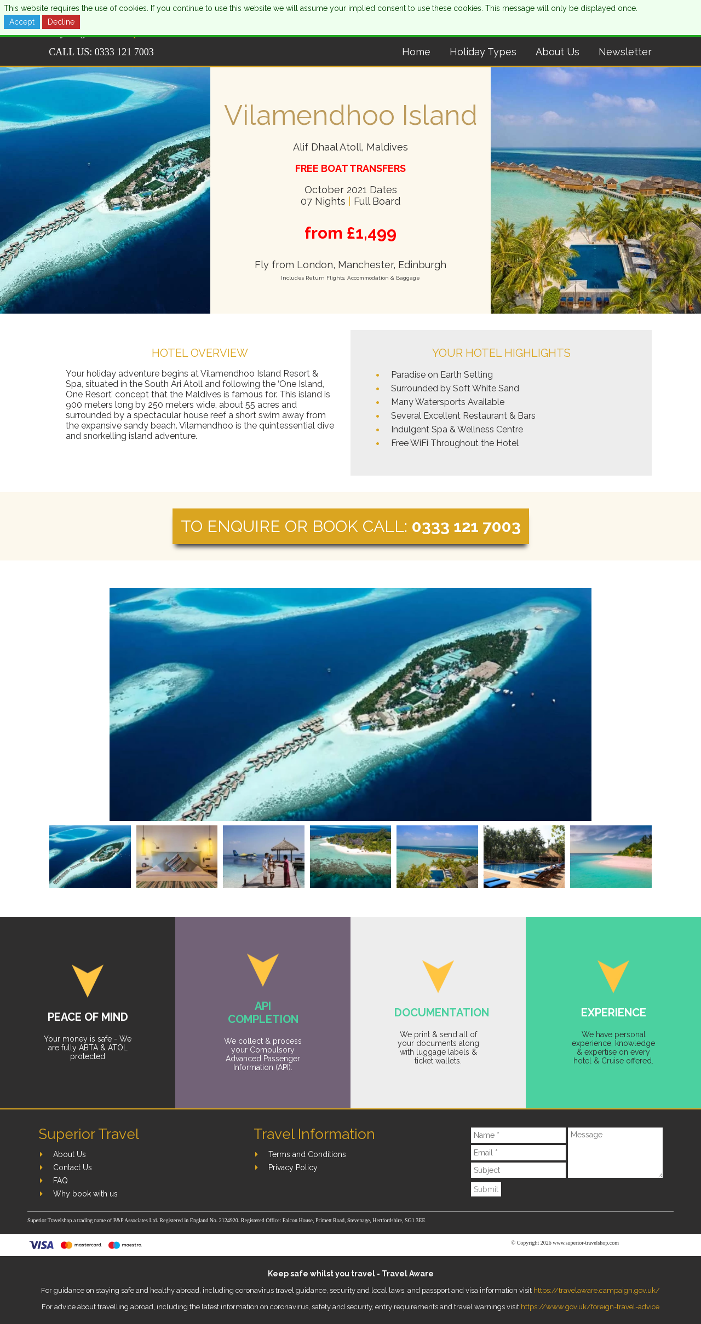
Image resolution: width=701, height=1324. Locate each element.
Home (416, 51)
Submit (486, 1189)
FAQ (60, 1180)
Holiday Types (483, 51)
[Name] (518, 1135)
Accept (22, 22)
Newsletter (625, 51)
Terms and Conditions (307, 1154)
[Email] (518, 1152)
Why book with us (85, 1193)
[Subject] (518, 1170)
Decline (61, 22)
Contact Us (72, 1167)
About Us (557, 51)
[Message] (615, 1153)
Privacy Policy (293, 1167)
